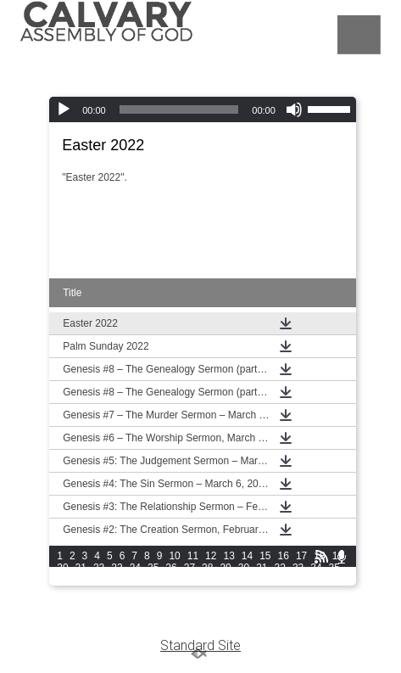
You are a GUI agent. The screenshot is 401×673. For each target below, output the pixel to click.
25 (153, 568)
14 (247, 556)
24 (135, 568)
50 (315, 580)
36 (62, 580)
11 (192, 556)
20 (62, 568)
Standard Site (200, 645)
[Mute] (294, 109)
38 (98, 580)
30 (243, 568)
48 (280, 580)
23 (116, 568)
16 (283, 556)
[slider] (179, 109)
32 (280, 568)
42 (170, 580)
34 (315, 568)
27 (189, 568)
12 (210, 556)
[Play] (63, 109)
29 (225, 568)
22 (98, 568)
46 (243, 580)
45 (225, 580)
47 (261, 580)
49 (298, 580)
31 (261, 568)
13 (228, 556)
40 (135, 580)
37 (80, 580)
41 (153, 580)
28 (207, 568)
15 (264, 556)
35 (334, 568)
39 (116, 580)
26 (170, 568)
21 (80, 568)
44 (207, 580)
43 (189, 580)
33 (298, 568)
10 (174, 556)
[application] (202, 109)
